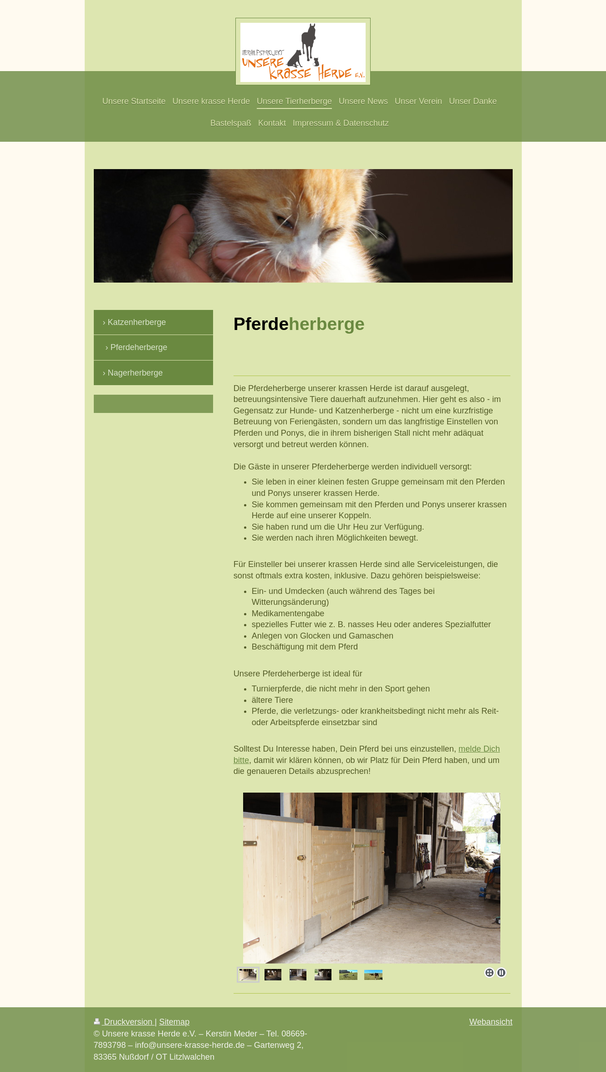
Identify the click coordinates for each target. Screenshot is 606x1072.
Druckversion (124, 1021)
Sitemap (174, 1021)
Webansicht (491, 1021)
